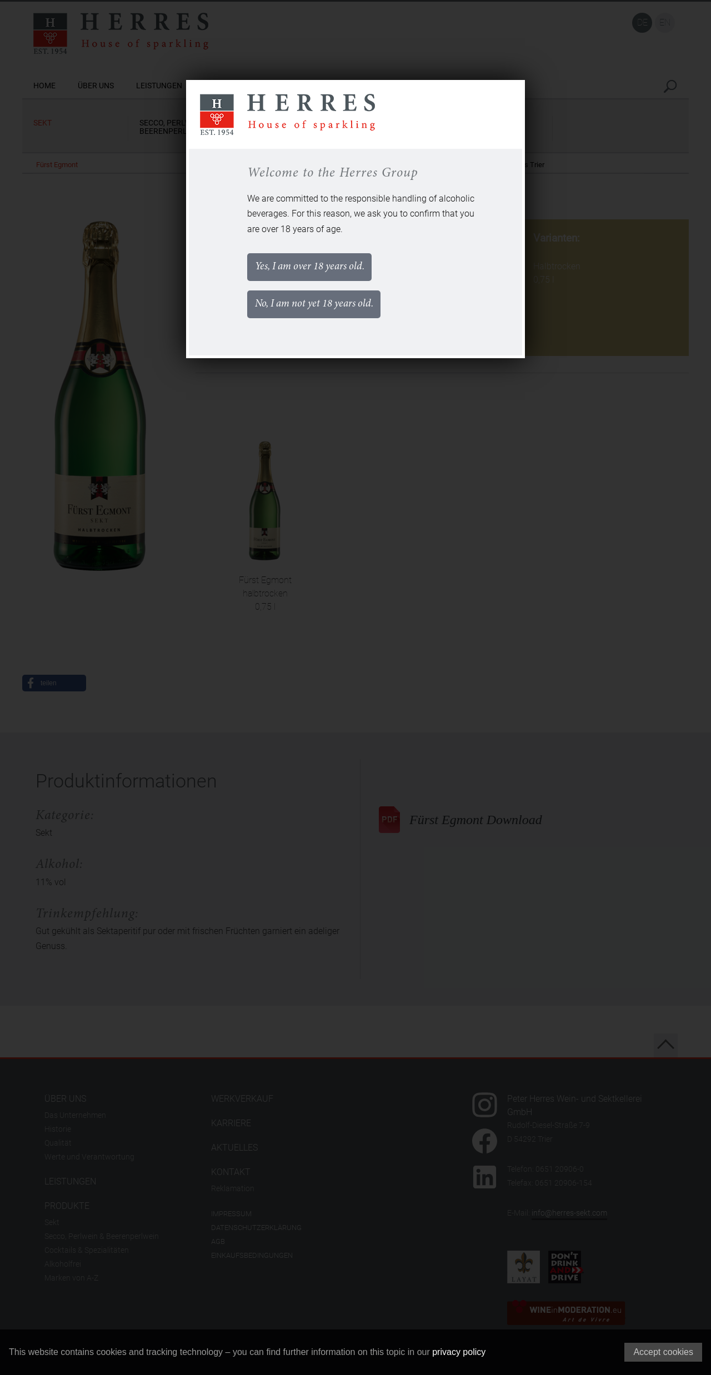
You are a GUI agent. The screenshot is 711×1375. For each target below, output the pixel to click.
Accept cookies (663, 1352)
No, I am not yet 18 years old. (322, 310)
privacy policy (458, 1352)
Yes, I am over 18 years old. (317, 268)
